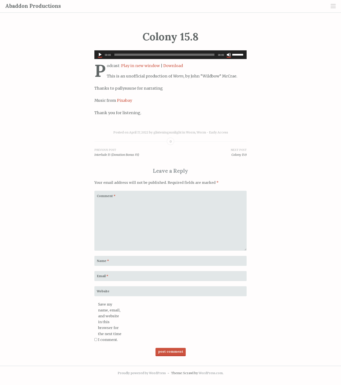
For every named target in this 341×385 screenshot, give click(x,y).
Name (103, 261)
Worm (190, 132)
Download (173, 65)
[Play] (100, 55)
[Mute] (229, 55)
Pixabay (124, 100)
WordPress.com (211, 373)
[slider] (164, 55)
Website (103, 291)
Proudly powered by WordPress (142, 373)
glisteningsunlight (167, 132)
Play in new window (140, 65)
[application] (170, 54)
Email (102, 276)
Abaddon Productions (33, 6)
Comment (106, 196)
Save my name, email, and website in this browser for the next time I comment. (109, 322)
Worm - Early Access (212, 132)
